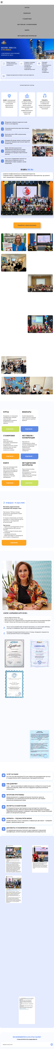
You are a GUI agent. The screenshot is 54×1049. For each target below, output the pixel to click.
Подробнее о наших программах (27, 225)
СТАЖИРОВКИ (27, 19)
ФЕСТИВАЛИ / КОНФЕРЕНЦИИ (27, 24)
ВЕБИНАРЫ (27, 13)
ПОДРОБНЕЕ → (10, 429)
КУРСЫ (27, 7)
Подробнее (14, 542)
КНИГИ (27, 30)
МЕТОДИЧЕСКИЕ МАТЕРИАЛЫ (27, 36)
